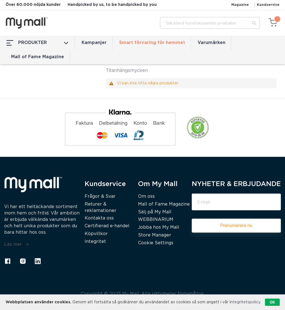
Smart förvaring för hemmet (152, 43)
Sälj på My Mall (154, 212)
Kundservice (268, 4)
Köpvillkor (96, 234)
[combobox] (210, 23)
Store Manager (154, 235)
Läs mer (16, 244)
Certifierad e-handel (107, 226)
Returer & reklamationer (100, 207)
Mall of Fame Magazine (37, 57)
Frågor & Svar (100, 196)
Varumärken (211, 43)
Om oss (146, 196)
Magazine (240, 4)
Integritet (95, 242)
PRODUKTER (37, 43)
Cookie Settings (155, 243)
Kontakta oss (99, 218)
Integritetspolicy (244, 302)
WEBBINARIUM (155, 220)
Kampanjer (94, 43)
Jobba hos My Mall (158, 227)
